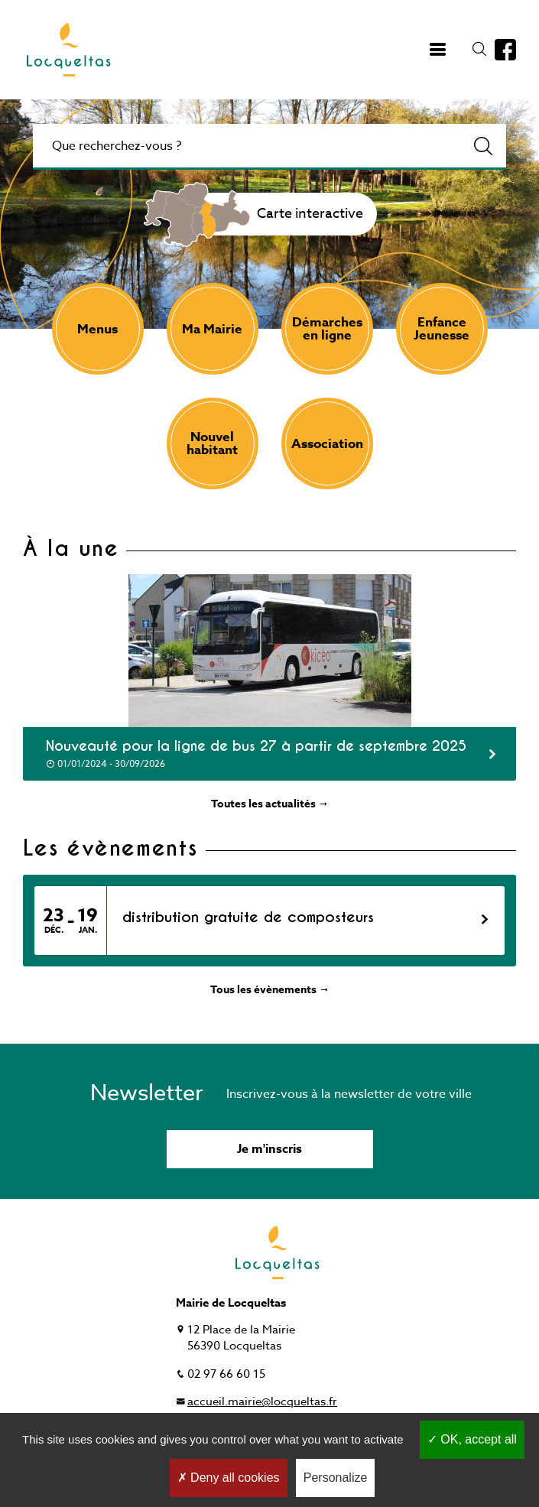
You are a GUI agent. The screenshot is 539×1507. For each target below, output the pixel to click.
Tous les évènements (270, 990)
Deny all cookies (228, 1477)
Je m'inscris (269, 1149)
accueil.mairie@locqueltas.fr (262, 1401)
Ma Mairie (212, 329)
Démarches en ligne (327, 329)
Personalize (336, 1477)
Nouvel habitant (212, 443)
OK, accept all (472, 1439)
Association (327, 443)
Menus (97, 329)
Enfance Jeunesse (441, 329)
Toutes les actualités (270, 804)
